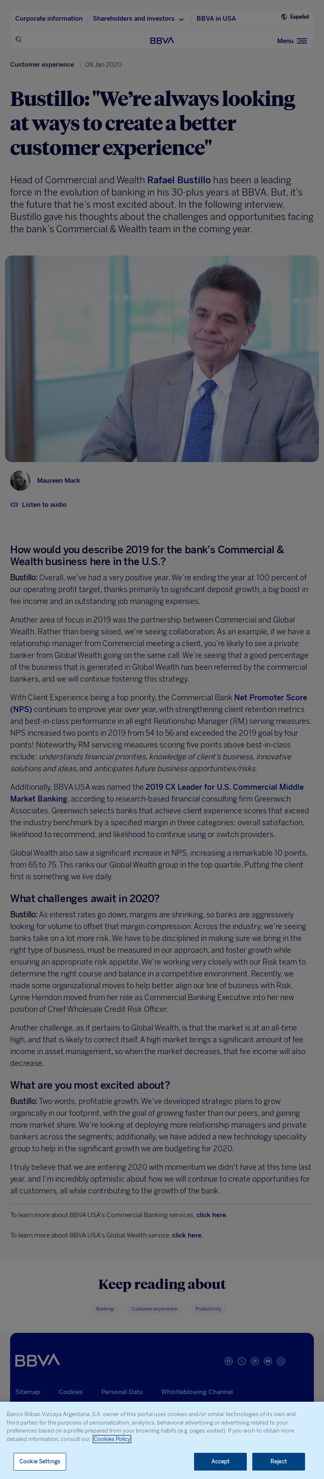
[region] (162, 1440)
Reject (278, 1461)
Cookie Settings (39, 1461)
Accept (220, 1461)
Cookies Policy (112, 1439)
